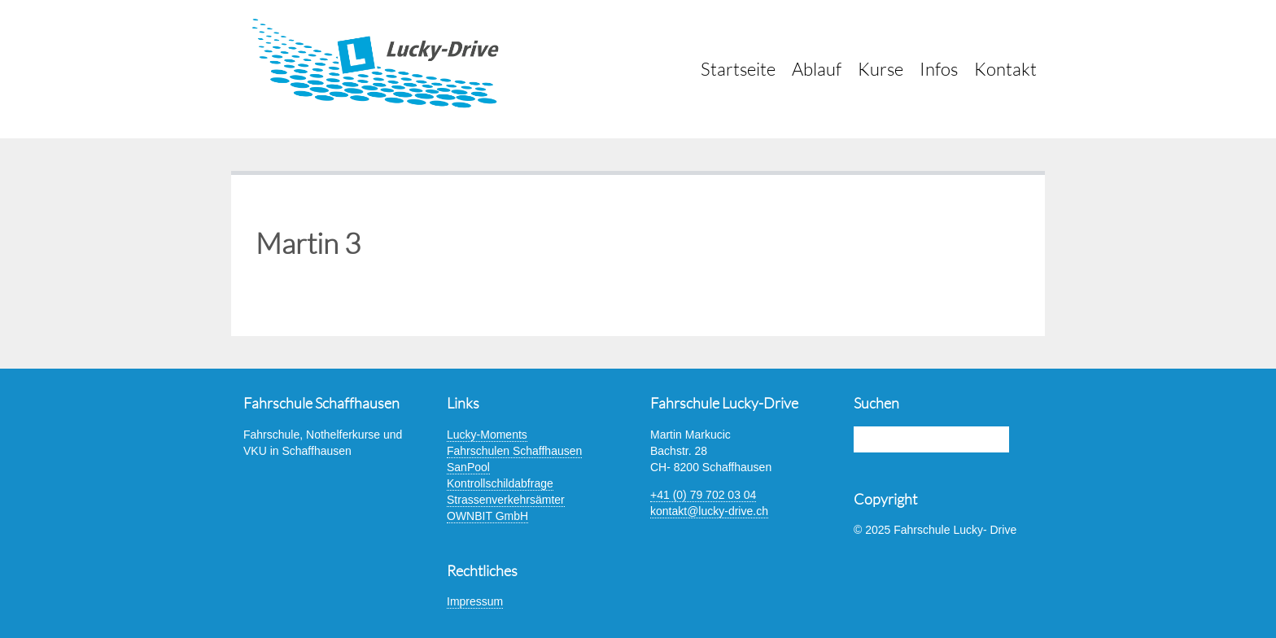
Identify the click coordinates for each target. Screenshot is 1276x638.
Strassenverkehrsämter (506, 499)
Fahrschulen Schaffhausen (514, 450)
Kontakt (1005, 69)
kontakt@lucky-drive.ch (709, 511)
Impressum (475, 601)
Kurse (880, 69)
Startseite (738, 69)
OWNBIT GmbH (487, 515)
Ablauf (816, 69)
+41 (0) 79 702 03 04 (703, 494)
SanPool (468, 467)
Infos (939, 69)
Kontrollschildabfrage (500, 483)
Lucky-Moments (487, 434)
